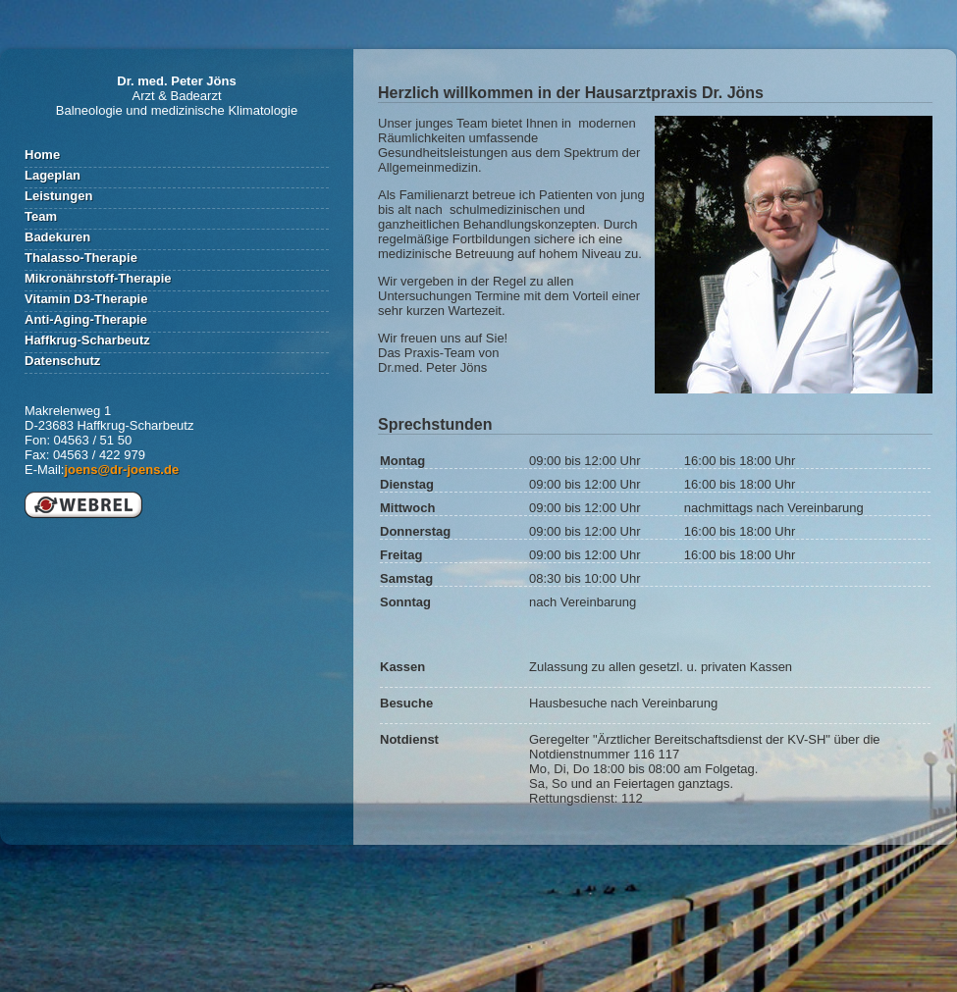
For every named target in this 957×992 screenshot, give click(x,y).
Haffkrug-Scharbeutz (87, 340)
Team (41, 216)
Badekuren (57, 237)
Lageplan (52, 175)
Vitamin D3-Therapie (86, 298)
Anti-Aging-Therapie (86, 319)
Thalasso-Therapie (81, 257)
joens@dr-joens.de (121, 469)
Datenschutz (62, 360)
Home (42, 154)
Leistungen (58, 195)
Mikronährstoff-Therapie (98, 278)
